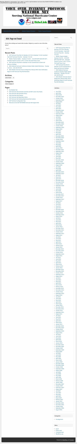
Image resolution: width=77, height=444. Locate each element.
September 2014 (60, 254)
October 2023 (59, 125)
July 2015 (58, 237)
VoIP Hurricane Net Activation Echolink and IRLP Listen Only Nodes (25, 91)
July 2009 (58, 353)
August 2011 (59, 314)
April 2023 (58, 134)
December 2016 (60, 209)
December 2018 (60, 180)
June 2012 (58, 298)
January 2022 (59, 148)
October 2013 (59, 273)
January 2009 (59, 362)
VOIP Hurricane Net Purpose (16, 95)
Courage (72, 440)
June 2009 (58, 355)
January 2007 (59, 401)
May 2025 (58, 107)
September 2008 (60, 368)
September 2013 (60, 274)
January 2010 (59, 343)
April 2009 (58, 358)
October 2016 (59, 213)
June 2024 (58, 119)
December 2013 (60, 269)
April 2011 (58, 320)
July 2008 (58, 372)
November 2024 (60, 110)
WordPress (64, 440)
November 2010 (60, 327)
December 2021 (60, 149)
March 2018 (59, 192)
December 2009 (60, 344)
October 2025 (59, 98)
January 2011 (59, 324)
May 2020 (58, 168)
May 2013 (58, 281)
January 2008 (59, 382)
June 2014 (58, 259)
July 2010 (58, 334)
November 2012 (60, 290)
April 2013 (58, 283)
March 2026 (59, 94)
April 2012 (58, 302)
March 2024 (59, 120)
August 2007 (59, 389)
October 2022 (59, 139)
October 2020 (59, 161)
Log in (57, 428)
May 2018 (58, 190)
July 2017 (58, 202)
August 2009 (59, 351)
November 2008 (60, 365)
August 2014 (59, 255)
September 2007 (60, 387)
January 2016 (59, 226)
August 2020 (59, 165)
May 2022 (58, 144)
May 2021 (58, 158)
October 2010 (59, 329)
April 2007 (58, 396)
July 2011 (58, 315)
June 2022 (58, 142)
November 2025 (60, 96)
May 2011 (58, 319)
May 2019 (58, 177)
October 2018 (59, 184)
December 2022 (60, 136)
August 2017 (59, 201)
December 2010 (60, 326)
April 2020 (58, 170)
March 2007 (59, 398)
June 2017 (58, 204)
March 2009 (59, 360)
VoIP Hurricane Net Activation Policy (18, 93)
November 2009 (60, 346)
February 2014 (59, 266)
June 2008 (58, 373)
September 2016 (60, 214)
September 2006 (60, 408)
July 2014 (58, 257)
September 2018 (60, 185)
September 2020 (60, 163)
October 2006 (59, 406)
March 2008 (59, 379)
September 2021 (60, 151)
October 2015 (59, 231)
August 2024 (59, 115)
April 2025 (58, 108)
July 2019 (58, 175)
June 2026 (58, 91)
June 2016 (58, 219)
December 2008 (60, 363)
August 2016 (59, 216)
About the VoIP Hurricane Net (11, 31)
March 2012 (59, 303)
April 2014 (58, 262)
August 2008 (59, 370)
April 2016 (58, 223)
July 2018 (58, 187)
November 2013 (60, 271)
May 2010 (58, 338)
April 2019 (58, 178)
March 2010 (59, 341)
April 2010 (58, 339)
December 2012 (60, 288)
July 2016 (58, 218)
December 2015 (60, 228)
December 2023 (60, 122)
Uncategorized (59, 419)
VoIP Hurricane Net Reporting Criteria (18, 97)
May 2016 (58, 221)
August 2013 (59, 276)
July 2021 (58, 154)
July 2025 (58, 103)
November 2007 (60, 384)
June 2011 (58, 317)
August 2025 (59, 101)
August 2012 (59, 295)
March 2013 (59, 285)
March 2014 (59, 264)
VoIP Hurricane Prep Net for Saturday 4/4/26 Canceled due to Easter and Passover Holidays (62, 66)
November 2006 (60, 404)
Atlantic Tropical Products (28, 31)
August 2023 (59, 129)
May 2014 (58, 261)
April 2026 (58, 93)
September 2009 (60, 350)
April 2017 (58, 207)
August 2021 (59, 153)
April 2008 (58, 377)
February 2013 (59, 286)
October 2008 (59, 367)
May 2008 (58, 375)
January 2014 (59, 267)
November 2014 (60, 250)
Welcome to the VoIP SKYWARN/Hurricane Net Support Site (24, 102)
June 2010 (58, 336)
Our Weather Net (13, 90)
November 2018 (60, 182)
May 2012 (58, 300)
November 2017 (60, 195)
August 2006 (59, 409)
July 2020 (58, 166)
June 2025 (58, 105)
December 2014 (60, 249)
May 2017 (58, 206)
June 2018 (58, 189)
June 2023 (58, 130)
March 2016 (59, 225)
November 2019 (60, 172)
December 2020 (60, 160)
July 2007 (58, 391)
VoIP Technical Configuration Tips (17, 101)
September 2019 (60, 173)
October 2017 (59, 197)
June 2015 (58, 238)
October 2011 (59, 310)
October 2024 (59, 112)
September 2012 (60, 293)
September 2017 (60, 199)
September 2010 (60, 331)
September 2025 (60, 100)
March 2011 (59, 322)
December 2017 (60, 194)
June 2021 (58, 156)
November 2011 (60, 308)
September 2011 (60, 312)
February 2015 (59, 245)
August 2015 (59, 235)
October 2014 (59, 252)
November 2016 (60, 211)
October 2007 (59, 385)
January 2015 (59, 247)
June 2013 (58, 279)
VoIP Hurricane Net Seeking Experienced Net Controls (22, 99)
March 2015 (59, 243)
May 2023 (58, 132)
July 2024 (58, 117)
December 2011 (60, 307)
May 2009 (58, 356)
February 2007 (59, 399)
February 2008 (59, 380)
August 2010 (59, 332)
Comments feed (60, 432)
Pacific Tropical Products (44, 31)
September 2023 (60, 127)
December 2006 (60, 403)
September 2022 (60, 141)
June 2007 (58, 392)
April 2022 (58, 146)
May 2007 (58, 394)
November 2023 (60, 124)
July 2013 (58, 278)
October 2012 (59, 291)
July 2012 (58, 297)
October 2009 (59, 348)
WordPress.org (59, 434)
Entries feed (59, 430)
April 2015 (58, 242)
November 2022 (60, 137)
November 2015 (60, 230)
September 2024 (60, 113)
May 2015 (58, 240)
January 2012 (59, 305)
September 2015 (60, 233)
